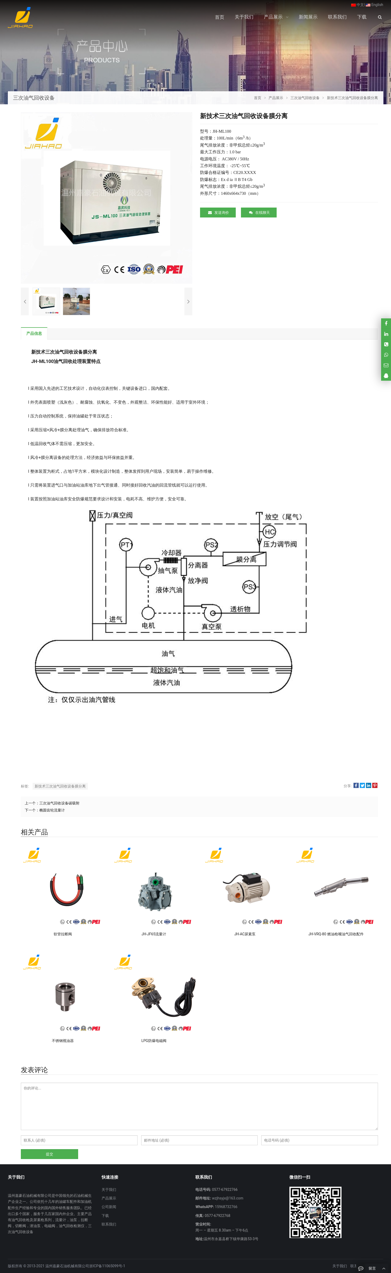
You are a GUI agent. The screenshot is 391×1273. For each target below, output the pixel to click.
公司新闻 (109, 1207)
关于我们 (109, 1189)
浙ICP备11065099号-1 (107, 1266)
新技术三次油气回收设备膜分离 (60, 786)
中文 (357, 5)
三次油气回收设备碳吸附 (59, 803)
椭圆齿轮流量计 (52, 810)
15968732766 (225, 1207)
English (374, 5)
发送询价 (218, 212)
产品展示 (109, 1198)
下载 (105, 1216)
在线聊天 (259, 212)
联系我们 (109, 1224)
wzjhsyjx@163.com (227, 1198)
